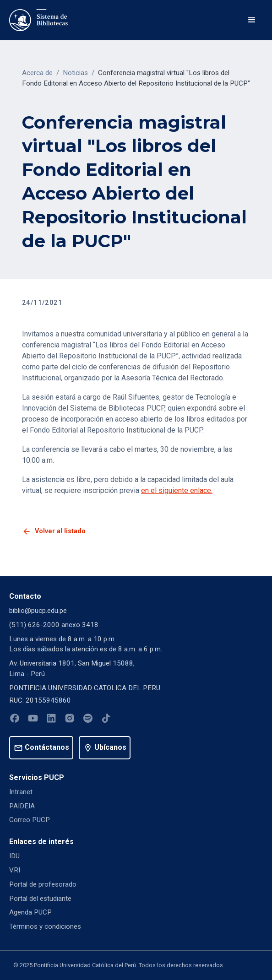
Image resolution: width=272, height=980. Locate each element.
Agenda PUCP (30, 912)
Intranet (21, 792)
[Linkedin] (51, 720)
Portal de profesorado (42, 884)
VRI (14, 870)
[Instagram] (69, 720)
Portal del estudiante (40, 898)
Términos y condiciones (45, 926)
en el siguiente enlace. (176, 490)
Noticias (75, 73)
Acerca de (37, 73)
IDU (14, 856)
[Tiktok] (106, 720)
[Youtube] (32, 720)
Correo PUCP (29, 820)
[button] (252, 20)
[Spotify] (87, 720)
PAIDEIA (22, 806)
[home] (38, 20)
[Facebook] (14, 720)
